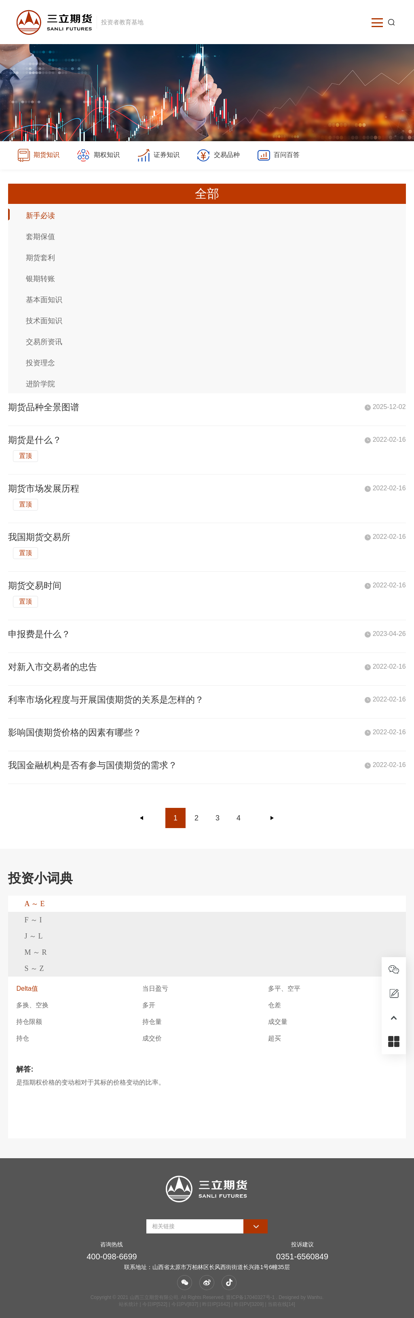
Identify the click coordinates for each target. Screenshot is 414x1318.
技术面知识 (44, 321)
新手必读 (40, 216)
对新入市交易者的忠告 (52, 667)
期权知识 (98, 155)
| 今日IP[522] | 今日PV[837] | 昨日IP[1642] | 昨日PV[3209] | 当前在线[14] (216, 1304)
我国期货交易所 (39, 537)
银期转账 (40, 279)
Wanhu (314, 1297)
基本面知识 (44, 300)
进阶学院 (40, 384)
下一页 (272, 818)
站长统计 (128, 1304)
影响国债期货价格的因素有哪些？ (75, 732)
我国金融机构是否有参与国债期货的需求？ (92, 765)
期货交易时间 (34, 586)
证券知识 (158, 155)
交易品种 (218, 155)
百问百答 (278, 155)
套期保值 (40, 237)
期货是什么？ (34, 440)
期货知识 (38, 155)
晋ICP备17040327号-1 (250, 1297)
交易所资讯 (44, 342)
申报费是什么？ (39, 634)
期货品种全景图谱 (43, 407)
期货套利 (40, 258)
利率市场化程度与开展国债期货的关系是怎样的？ (106, 700)
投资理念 (40, 363)
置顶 (25, 455)
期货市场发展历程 (43, 488)
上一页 (142, 818)
